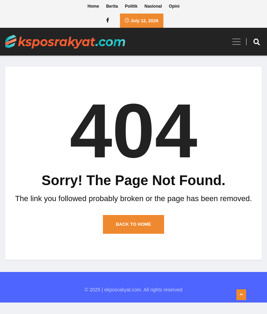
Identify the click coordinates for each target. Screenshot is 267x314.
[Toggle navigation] (233, 42)
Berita (112, 7)
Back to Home (133, 236)
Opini (174, 7)
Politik (131, 7)
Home (93, 7)
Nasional (153, 7)
